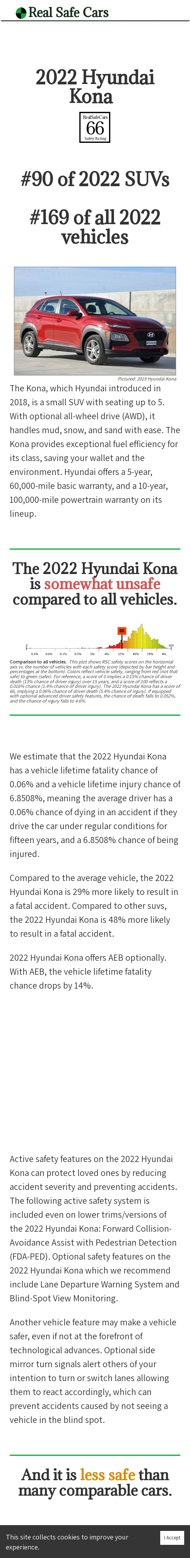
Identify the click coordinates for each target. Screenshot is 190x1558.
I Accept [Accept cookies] (172, 1537)
